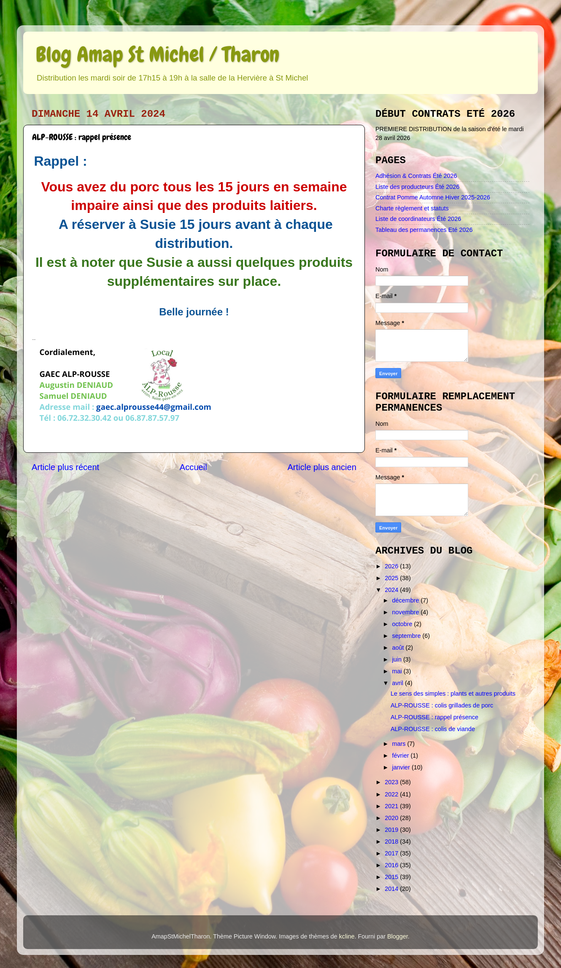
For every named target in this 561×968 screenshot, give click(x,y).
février (401, 755)
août (399, 647)
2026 (392, 566)
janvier (402, 767)
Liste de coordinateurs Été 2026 (418, 218)
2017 (392, 853)
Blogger (397, 936)
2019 (392, 829)
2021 (392, 806)
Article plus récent (65, 467)
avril (398, 683)
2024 (392, 589)
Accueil (193, 467)
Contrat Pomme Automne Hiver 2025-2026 (432, 197)
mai (398, 671)
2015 (392, 877)
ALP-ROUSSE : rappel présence (434, 717)
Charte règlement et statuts (412, 208)
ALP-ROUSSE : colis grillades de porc (442, 705)
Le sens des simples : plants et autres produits (453, 693)
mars (399, 743)
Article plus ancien (321, 467)
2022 (392, 794)
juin (397, 659)
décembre (406, 600)
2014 (392, 888)
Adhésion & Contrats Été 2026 (416, 175)
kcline (347, 936)
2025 (392, 578)
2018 (392, 841)
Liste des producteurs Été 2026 (417, 186)
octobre (403, 624)
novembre (406, 612)
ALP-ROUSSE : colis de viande (433, 729)
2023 (392, 782)
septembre (407, 635)
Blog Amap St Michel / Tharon (157, 54)
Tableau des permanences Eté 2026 (423, 229)
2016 (392, 865)
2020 (392, 818)
